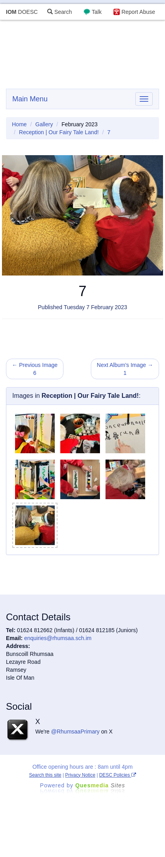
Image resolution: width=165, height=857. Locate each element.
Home (19, 124)
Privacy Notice (80, 775)
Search (59, 12)
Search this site (45, 775)
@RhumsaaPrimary (75, 731)
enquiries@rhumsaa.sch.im (58, 638)
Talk (97, 12)
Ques (100, 785)
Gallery (44, 124)
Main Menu (30, 99)
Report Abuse (138, 12)
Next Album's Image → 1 (125, 369)
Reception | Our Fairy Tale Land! (59, 132)
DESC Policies (117, 775)
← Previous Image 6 (35, 369)
